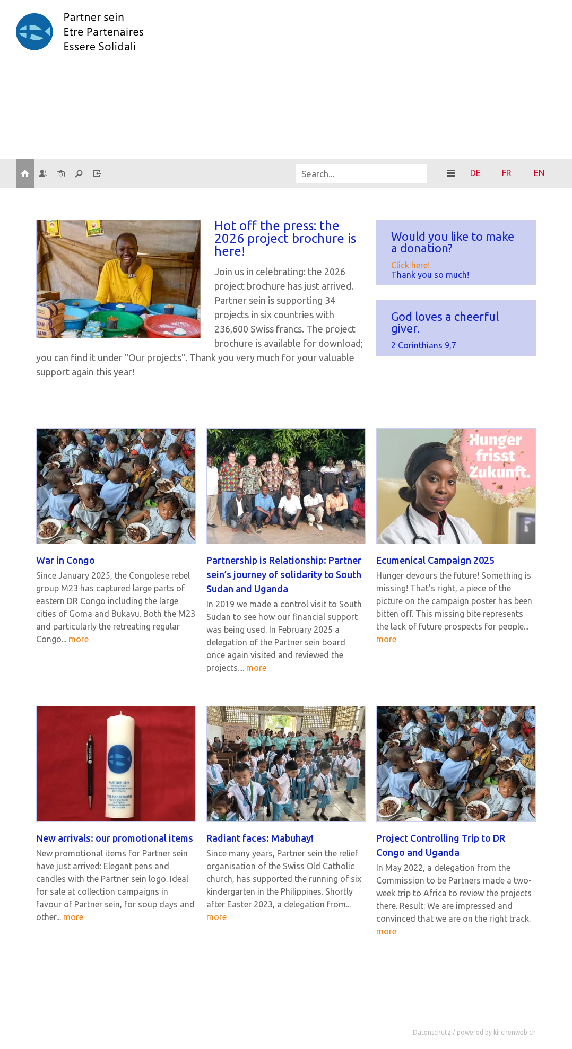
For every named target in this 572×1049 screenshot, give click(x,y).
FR (507, 173)
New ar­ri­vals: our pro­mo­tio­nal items (114, 838)
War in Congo (65, 560)
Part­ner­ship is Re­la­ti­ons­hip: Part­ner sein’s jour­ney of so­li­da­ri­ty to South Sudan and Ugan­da (283, 574)
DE (475, 173)
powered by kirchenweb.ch (496, 1032)
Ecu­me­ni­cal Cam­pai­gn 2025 (435, 560)
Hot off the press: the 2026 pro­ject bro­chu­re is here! (285, 238)
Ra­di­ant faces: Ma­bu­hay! (260, 838)
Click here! (410, 265)
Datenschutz (432, 1032)
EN (539, 173)
